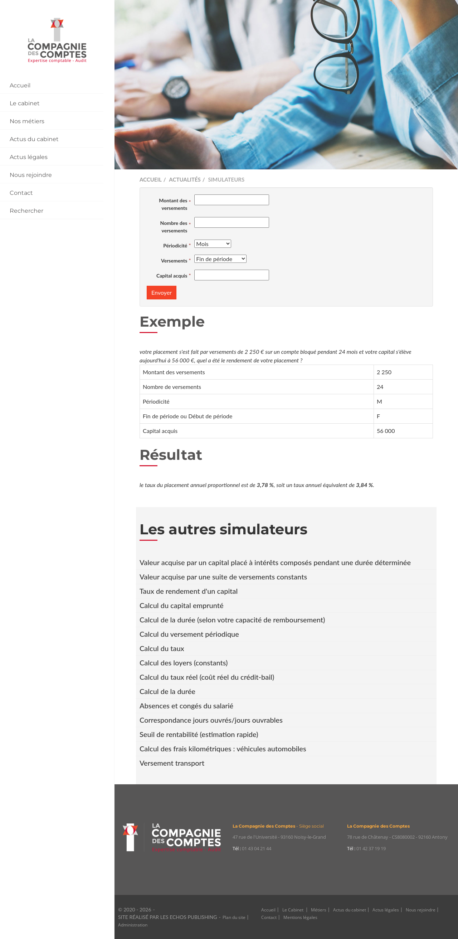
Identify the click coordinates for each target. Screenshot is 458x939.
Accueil (20, 85)
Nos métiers (27, 121)
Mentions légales (300, 917)
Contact (21, 192)
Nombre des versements (173, 226)
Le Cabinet (293, 910)
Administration (132, 925)
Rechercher (26, 210)
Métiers (318, 910)
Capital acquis (171, 276)
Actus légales (29, 157)
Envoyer (161, 292)
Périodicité (175, 245)
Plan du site (234, 917)
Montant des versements (173, 204)
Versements (174, 260)
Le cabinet (25, 103)
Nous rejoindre (31, 175)
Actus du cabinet (34, 139)
